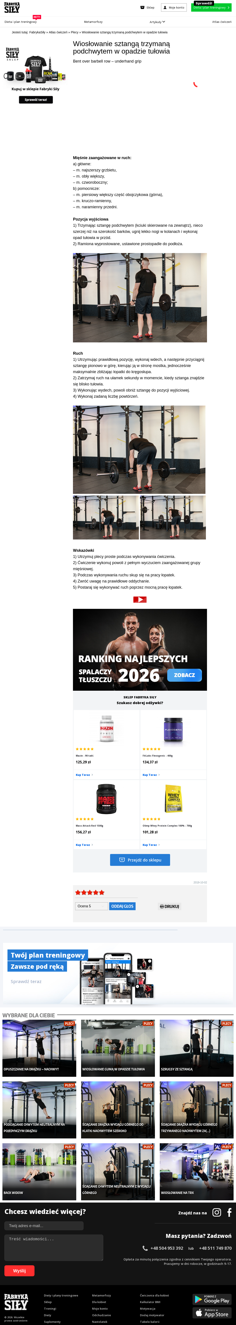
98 (210, 1293)
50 (224, 1286)
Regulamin (96, 1274)
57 (30, 1293)
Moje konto (100, 1228)
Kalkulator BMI (150, 1221)
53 (13, 1293)
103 (105, 1299)
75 (109, 1293)
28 (127, 1286)
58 (35, 1293)
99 (215, 1293)
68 (79, 1293)
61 (48, 1293)
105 (118, 1299)
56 (26, 1293)
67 (74, 1293)
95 (197, 1293)
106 (124, 1299)
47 (211, 1286)
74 (105, 1293)
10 (48, 1286)
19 (88, 1286)
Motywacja (147, 1228)
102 (99, 1299)
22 (101, 1286)
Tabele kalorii (150, 1241)
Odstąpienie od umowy (146, 1309)
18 (83, 1286)
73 (101, 1293)
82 (140, 1293)
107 (130, 1299)
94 (193, 1293)
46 (207, 1286)
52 (8, 1293)
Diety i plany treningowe (61, 1215)
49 (220, 1286)
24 (110, 1286)
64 (61, 1293)
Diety (47, 1234)
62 (52, 1293)
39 (176, 1286)
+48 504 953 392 (167, 1167)
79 (127, 1293)
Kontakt (115, 1274)
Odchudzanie (101, 1234)
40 (180, 1286)
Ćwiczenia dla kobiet (154, 1215)
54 (17, 1293)
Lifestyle (98, 1247)
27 (123, 1286)
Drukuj (169, 839)
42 (189, 1286)
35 (158, 1286)
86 (158, 1293)
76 (114, 1293)
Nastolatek (99, 1241)
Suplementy (52, 1241)
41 (185, 1286)
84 (149, 1293)
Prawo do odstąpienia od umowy (97, 1309)
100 (220, 1293)
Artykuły (157, 22)
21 (97, 1286)
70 (87, 1293)
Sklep (48, 1221)
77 (118, 1293)
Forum (144, 1254)
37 (167, 1286)
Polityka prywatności (157, 1274)
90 (175, 1293)
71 (92, 1293)
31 (141, 1286)
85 (153, 1293)
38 (171, 1286)
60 (43, 1293)
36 (163, 1286)
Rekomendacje (150, 1247)
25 (114, 1286)
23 (105, 1286)
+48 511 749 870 (215, 1167)
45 (202, 1286)
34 (154, 1286)
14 (66, 1286)
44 (198, 1286)
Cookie (131, 1274)
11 (53, 1286)
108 (136, 1299)
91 (180, 1293)
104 (111, 1299)
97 (206, 1293)
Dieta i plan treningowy (21, 20)
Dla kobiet (99, 1221)
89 (171, 1293)
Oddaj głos (122, 838)
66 (70, 1293)
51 (229, 1286)
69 (83, 1293)
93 (189, 1293)
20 (92, 1286)
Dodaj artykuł (73, 1274)
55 (22, 1293)
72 (96, 1293)
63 (57, 1293)
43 (193, 1286)
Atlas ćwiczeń (222, 21)
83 (145, 1293)
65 (65, 1293)
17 (79, 1286)
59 (39, 1293)
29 (132, 1286)
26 (119, 1286)
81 (136, 1293)
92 (184, 1293)
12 (57, 1286)
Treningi (50, 1228)
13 (62, 1286)
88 (167, 1293)
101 (226, 1293)
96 (202, 1293)
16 (75, 1286)
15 (70, 1286)
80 (131, 1293)
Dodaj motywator (152, 1234)
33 (149, 1286)
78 (123, 1293)
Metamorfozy (93, 21)
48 (215, 1286)
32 (145, 1286)
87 (162, 1293)
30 (136, 1286)
